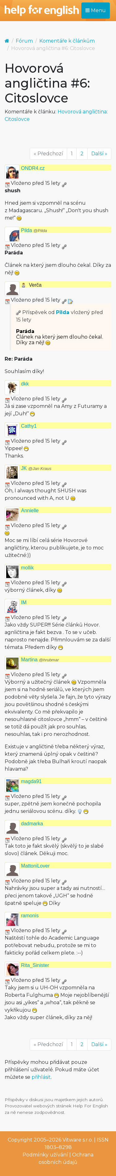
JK (36, 468)
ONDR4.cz (33, 168)
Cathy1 (29, 426)
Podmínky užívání (45, 1155)
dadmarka (32, 823)
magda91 (31, 781)
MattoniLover (35, 865)
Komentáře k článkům (67, 41)
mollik (27, 567)
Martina (40, 659)
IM (24, 602)
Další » (99, 154)
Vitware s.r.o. (77, 1140)
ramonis (30, 915)
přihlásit (41, 1077)
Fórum (24, 41)
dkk (25, 383)
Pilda (34, 230)
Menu (95, 10)
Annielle (30, 510)
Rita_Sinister (35, 965)
